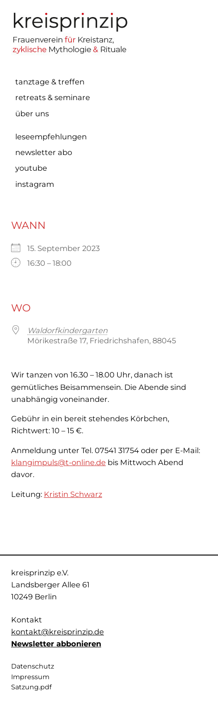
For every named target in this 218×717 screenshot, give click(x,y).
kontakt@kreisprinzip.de (57, 631)
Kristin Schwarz (73, 494)
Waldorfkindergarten (67, 330)
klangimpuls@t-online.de (58, 462)
